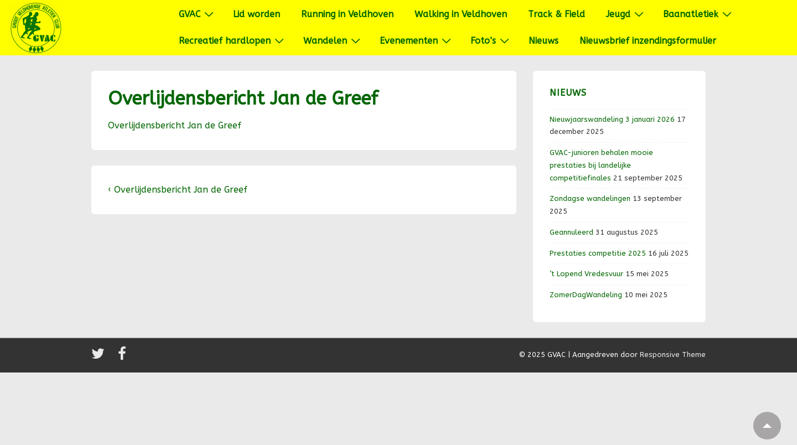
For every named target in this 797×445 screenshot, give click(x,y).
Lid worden (256, 14)
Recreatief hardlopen (233, 40)
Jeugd (626, 14)
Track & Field (556, 14)
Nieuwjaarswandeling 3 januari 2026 (612, 119)
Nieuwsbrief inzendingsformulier (647, 40)
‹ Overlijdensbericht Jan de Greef (177, 189)
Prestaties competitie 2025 (598, 253)
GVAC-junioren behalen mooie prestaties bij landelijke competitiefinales (601, 165)
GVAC (197, 14)
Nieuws (543, 40)
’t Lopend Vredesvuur (586, 274)
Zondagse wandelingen (590, 198)
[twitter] (100, 357)
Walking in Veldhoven (461, 14)
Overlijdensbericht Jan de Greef (174, 125)
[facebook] (123, 357)
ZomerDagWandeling (586, 295)
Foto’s (491, 40)
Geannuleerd (571, 232)
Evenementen (417, 40)
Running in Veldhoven (347, 14)
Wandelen (333, 40)
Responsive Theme (673, 354)
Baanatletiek (698, 14)
